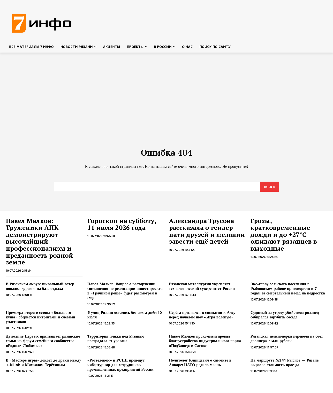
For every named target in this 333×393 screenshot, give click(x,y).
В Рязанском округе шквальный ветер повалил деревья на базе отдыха (40, 288)
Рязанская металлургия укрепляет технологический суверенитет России (202, 288)
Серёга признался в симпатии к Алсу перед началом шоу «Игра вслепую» (202, 316)
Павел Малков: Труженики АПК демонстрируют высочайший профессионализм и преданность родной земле (39, 243)
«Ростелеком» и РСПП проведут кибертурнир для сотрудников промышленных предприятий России (120, 366)
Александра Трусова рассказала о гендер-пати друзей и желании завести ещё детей (207, 232)
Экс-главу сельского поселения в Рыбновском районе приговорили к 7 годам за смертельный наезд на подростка (287, 290)
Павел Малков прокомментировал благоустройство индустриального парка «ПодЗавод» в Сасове (205, 342)
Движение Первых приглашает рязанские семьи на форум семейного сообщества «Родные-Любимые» (43, 342)
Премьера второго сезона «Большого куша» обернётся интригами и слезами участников (40, 319)
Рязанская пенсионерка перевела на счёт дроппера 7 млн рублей (286, 340)
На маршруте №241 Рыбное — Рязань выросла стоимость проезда (284, 364)
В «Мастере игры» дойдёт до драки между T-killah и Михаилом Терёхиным (43, 364)
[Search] (269, 188)
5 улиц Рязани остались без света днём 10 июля (124, 316)
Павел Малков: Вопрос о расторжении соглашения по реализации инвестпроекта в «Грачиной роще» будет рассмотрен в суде (125, 292)
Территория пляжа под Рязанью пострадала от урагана (115, 340)
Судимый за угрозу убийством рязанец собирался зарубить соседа (284, 316)
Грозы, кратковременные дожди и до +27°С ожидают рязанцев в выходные (283, 236)
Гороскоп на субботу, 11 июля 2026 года (121, 225)
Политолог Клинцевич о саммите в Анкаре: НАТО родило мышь (200, 364)
